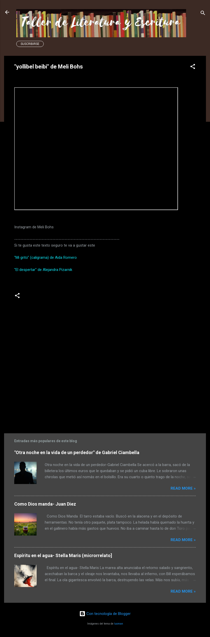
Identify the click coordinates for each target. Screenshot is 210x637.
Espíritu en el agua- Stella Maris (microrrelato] (63, 555)
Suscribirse (30, 44)
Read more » (183, 488)
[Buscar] (203, 14)
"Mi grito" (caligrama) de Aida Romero (45, 257)
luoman (118, 623)
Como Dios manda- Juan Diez (45, 504)
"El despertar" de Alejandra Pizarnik (43, 269)
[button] (193, 67)
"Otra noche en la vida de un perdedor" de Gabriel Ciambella (76, 452)
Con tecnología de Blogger (105, 613)
